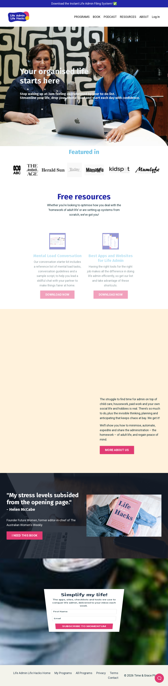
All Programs (84, 673)
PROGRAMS (82, 17)
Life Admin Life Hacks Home (32, 673)
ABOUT (144, 17)
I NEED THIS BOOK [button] (24, 535)
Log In (156, 17)
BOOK (96, 17)
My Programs (63, 673)
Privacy (101, 673)
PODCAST (110, 17)
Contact (113, 677)
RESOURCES (128, 17)
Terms (114, 673)
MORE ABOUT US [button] (117, 450)
